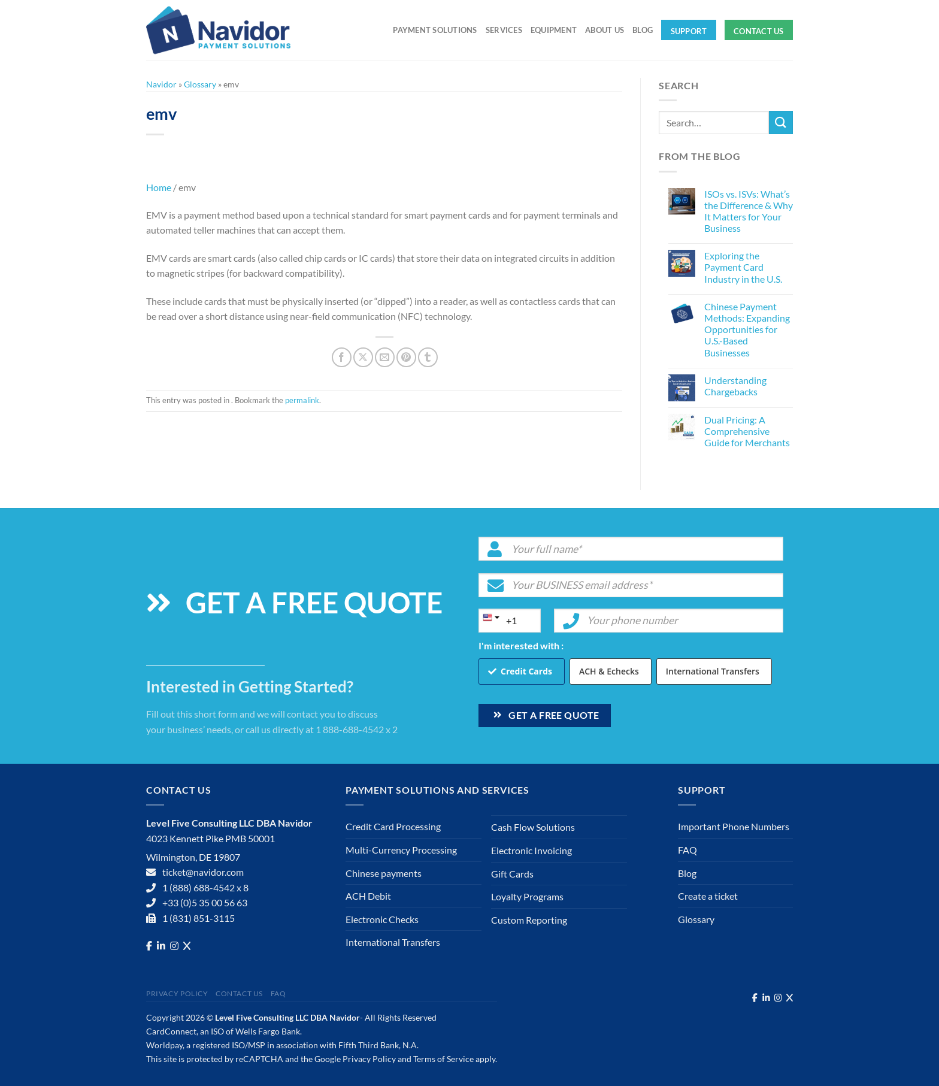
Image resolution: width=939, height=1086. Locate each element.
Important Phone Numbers (733, 826)
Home (158, 187)
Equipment (554, 30)
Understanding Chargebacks (735, 385)
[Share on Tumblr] (428, 357)
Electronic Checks (382, 919)
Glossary (200, 84)
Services (504, 30)
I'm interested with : (521, 645)
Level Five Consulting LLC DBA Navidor (287, 1017)
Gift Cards (512, 873)
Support (689, 31)
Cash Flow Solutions (533, 827)
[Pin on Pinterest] (406, 357)
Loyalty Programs (527, 896)
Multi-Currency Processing (401, 849)
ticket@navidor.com (203, 872)
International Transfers (712, 671)
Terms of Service (443, 1059)
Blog (642, 30)
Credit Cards (526, 671)
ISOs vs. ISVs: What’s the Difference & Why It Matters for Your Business (748, 211)
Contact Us (759, 31)
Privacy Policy (177, 993)
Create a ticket (708, 896)
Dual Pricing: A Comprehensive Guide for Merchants (747, 431)
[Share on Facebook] (342, 357)
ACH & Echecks (609, 671)
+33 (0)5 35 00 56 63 (204, 902)
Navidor (161, 84)
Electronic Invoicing (531, 850)
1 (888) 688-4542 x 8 (205, 887)
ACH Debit (368, 896)
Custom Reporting (529, 919)
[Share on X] (363, 357)
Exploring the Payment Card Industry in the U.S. (743, 267)
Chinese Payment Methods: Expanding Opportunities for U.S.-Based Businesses (747, 329)
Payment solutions (435, 30)
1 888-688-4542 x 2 (357, 729)
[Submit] (781, 122)
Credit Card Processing (393, 826)
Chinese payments (384, 873)
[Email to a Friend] (385, 357)
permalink (302, 400)
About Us (604, 30)
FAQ (687, 849)
